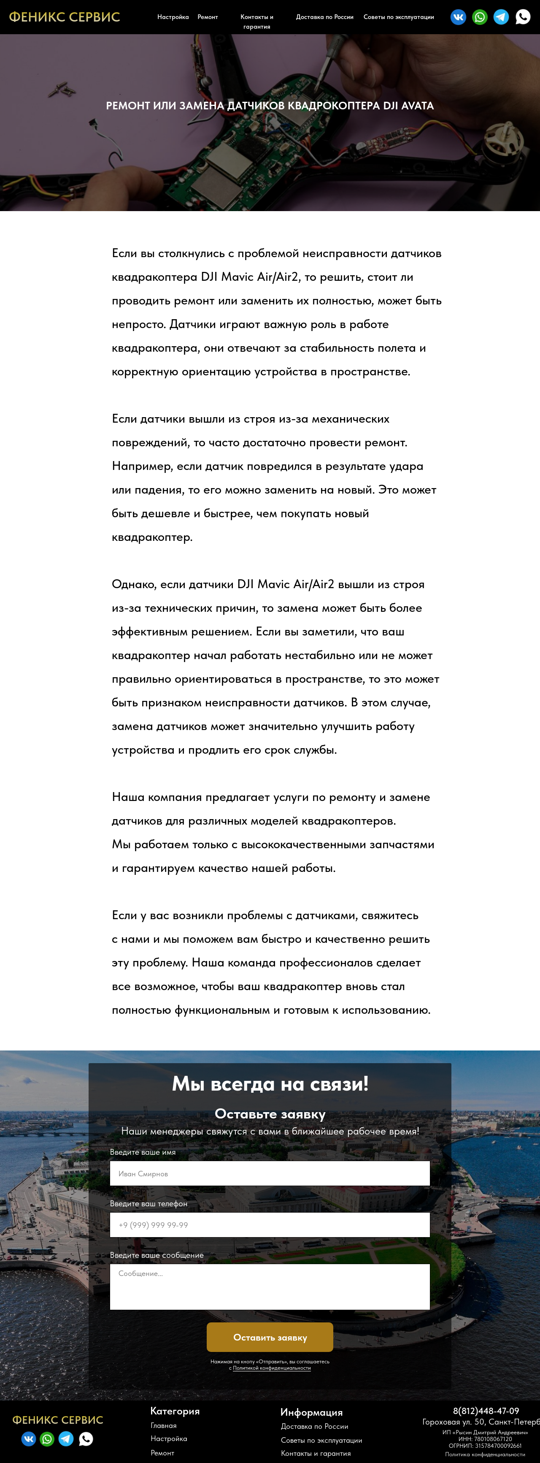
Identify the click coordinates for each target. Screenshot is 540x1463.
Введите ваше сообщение (157, 1255)
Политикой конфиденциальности (272, 1368)
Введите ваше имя (143, 1152)
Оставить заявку (270, 1337)
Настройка (173, 17)
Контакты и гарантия (256, 21)
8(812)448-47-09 (486, 1411)
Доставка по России (325, 17)
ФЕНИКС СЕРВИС (64, 17)
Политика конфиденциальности (485, 1454)
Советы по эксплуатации (399, 17)
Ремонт (207, 17)
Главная (164, 1425)
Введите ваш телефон (149, 1203)
